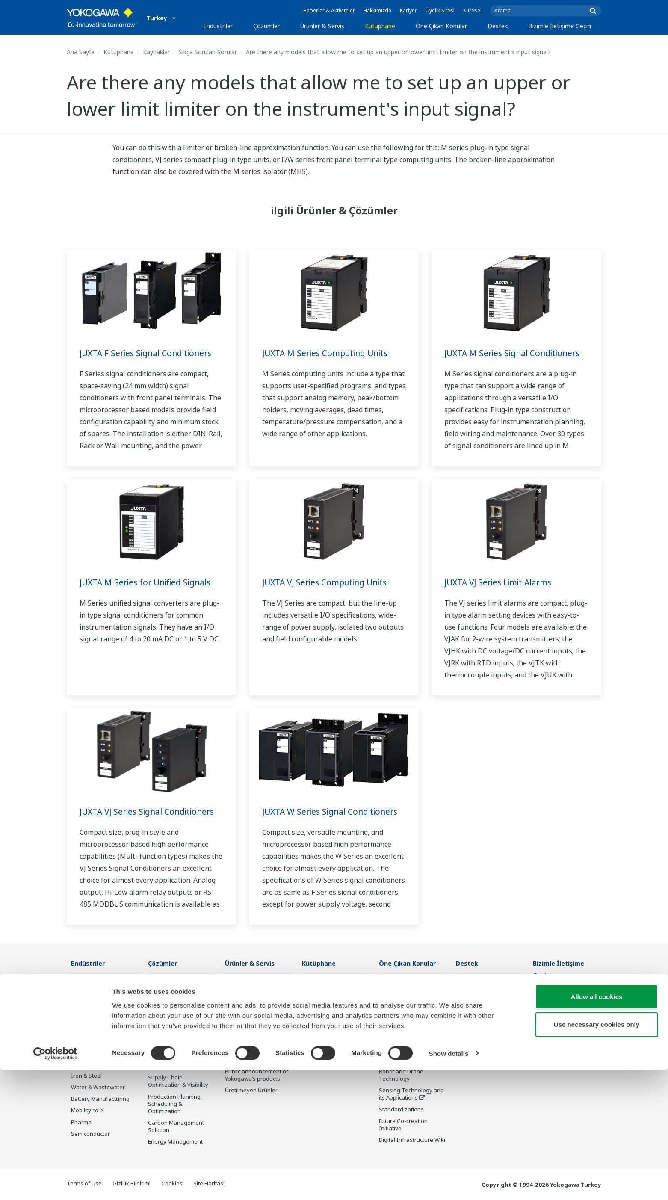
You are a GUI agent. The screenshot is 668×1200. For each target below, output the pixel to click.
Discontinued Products (485, 1041)
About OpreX (395, 1013)
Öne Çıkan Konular (441, 26)
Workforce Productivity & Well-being (180, 986)
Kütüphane (380, 26)
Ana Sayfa (81, 52)
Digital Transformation (408, 1048)
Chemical (83, 1006)
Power (79, 1018)
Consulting (239, 1018)
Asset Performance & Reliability (175, 1024)
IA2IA (386, 1036)
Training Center (476, 1006)
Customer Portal (477, 1029)
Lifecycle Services (248, 1048)
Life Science (240, 1060)
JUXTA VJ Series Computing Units (329, 582)
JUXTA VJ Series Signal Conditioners (151, 811)
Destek (498, 26)
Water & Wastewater (98, 1087)
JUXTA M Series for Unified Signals (149, 582)
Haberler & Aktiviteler (329, 10)
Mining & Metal (90, 1041)
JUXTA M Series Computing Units (329, 353)
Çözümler (266, 26)
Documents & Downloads (488, 995)
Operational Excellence (178, 1040)
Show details (449, 1183)
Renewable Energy (95, 1029)
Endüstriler (218, 26)
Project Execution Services (247, 1033)
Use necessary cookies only (596, 1154)
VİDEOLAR (315, 1006)
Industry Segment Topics (411, 1002)
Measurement (243, 1006)
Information (240, 983)
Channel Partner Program (477, 1056)
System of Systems (404, 1025)
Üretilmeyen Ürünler (251, 1090)
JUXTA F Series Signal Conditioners (150, 353)
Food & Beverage (93, 1053)
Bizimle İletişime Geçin (559, 26)
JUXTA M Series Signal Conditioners (516, 353)
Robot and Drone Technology (401, 1075)
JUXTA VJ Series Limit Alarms (501, 582)
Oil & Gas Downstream (100, 983)
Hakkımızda (377, 10)
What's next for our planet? (404, 986)
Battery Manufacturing (100, 1099)
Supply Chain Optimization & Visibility (178, 1081)
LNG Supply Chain (94, 995)
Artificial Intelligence (405, 1060)
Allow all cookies (597, 1126)
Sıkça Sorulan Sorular (208, 52)
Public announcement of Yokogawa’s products (256, 1075)
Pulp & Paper (88, 1064)
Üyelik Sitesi (440, 10)
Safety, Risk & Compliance (165, 1005)
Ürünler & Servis (322, 26)
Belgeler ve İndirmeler (331, 983)
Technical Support (479, 983)
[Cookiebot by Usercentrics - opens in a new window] (55, 1183)
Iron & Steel (86, 1076)
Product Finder (475, 1018)
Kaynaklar (156, 52)
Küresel (472, 10)
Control (234, 995)
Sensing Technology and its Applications (411, 1094)
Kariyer (408, 10)
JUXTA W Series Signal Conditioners (334, 811)
